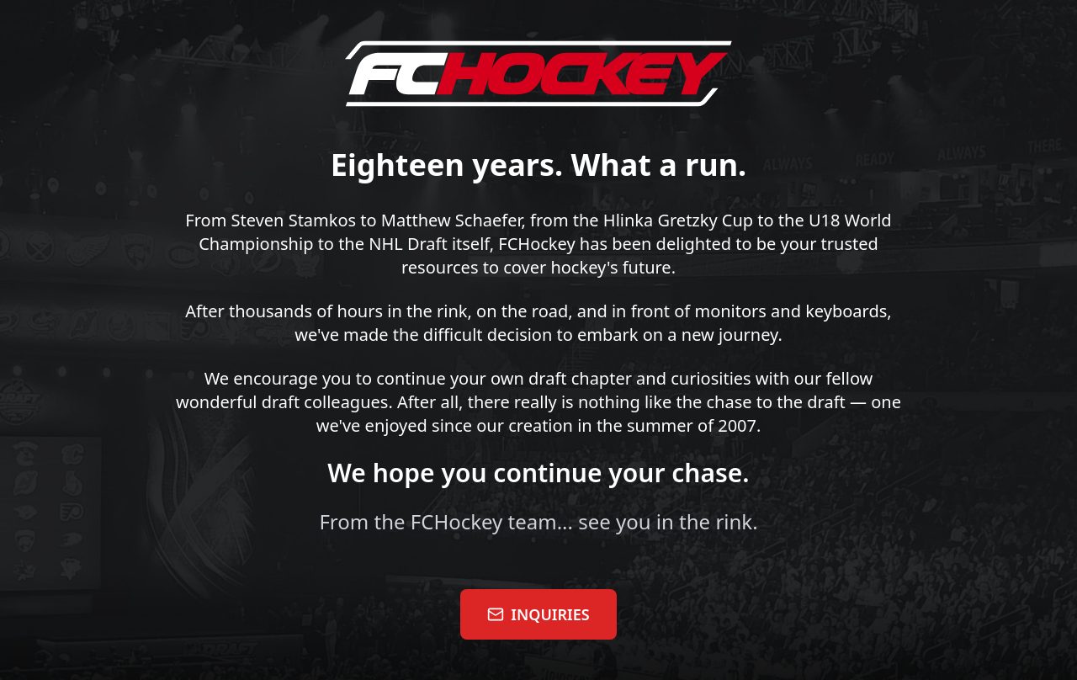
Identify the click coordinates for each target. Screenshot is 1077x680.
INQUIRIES (538, 614)
